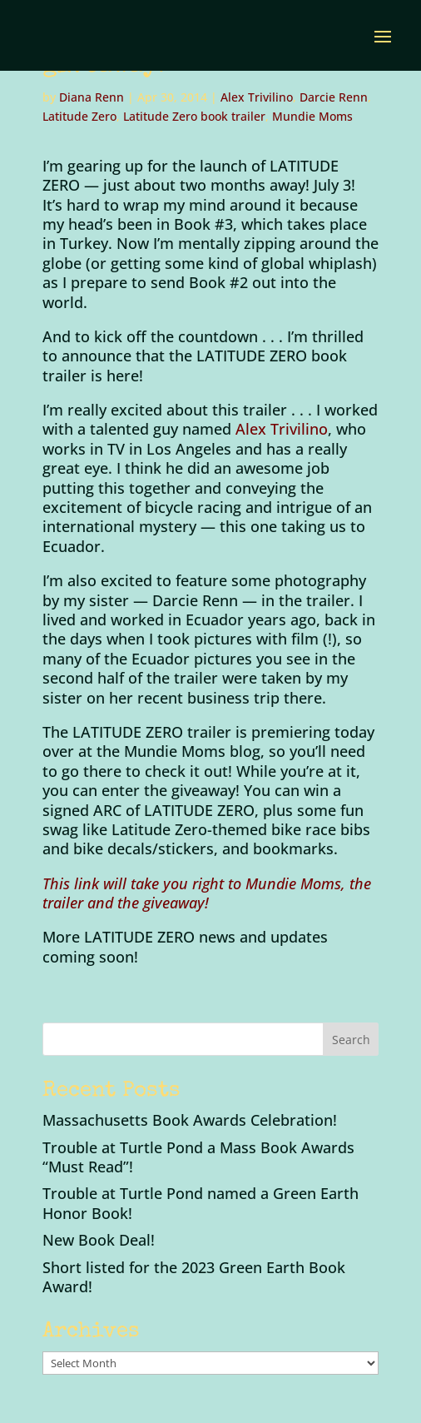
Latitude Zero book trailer (194, 116)
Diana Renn (91, 97)
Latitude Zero (79, 116)
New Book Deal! (98, 1240)
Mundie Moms (312, 116)
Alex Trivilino (256, 97)
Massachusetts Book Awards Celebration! (189, 1120)
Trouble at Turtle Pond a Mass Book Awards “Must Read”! (198, 1157)
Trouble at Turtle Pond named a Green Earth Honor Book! (200, 1202)
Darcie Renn (334, 97)
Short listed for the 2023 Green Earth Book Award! (193, 1276)
